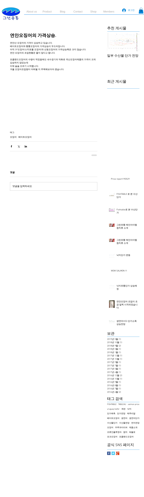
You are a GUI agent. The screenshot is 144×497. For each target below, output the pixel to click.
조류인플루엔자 (114, 432)
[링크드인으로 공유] (25, 146)
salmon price (133, 404)
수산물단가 (112, 423)
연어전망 (135, 423)
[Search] (141, 10)
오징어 (13, 137)
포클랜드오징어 (126, 437)
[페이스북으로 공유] (11, 146)
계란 (123, 409)
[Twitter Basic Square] (113, 453)
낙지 (129, 409)
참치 (125, 432)
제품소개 (133, 427)
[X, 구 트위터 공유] (18, 146)
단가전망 (121, 413)
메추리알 (131, 413)
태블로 (132, 432)
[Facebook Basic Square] (108, 453)
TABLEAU (122, 404)
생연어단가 (134, 418)
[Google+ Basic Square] (117, 453)
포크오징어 (112, 437)
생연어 (124, 418)
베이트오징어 (25, 137)
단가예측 (111, 413)
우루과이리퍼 (121, 427)
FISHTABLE (112, 404)
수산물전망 (124, 423)
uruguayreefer (113, 409)
